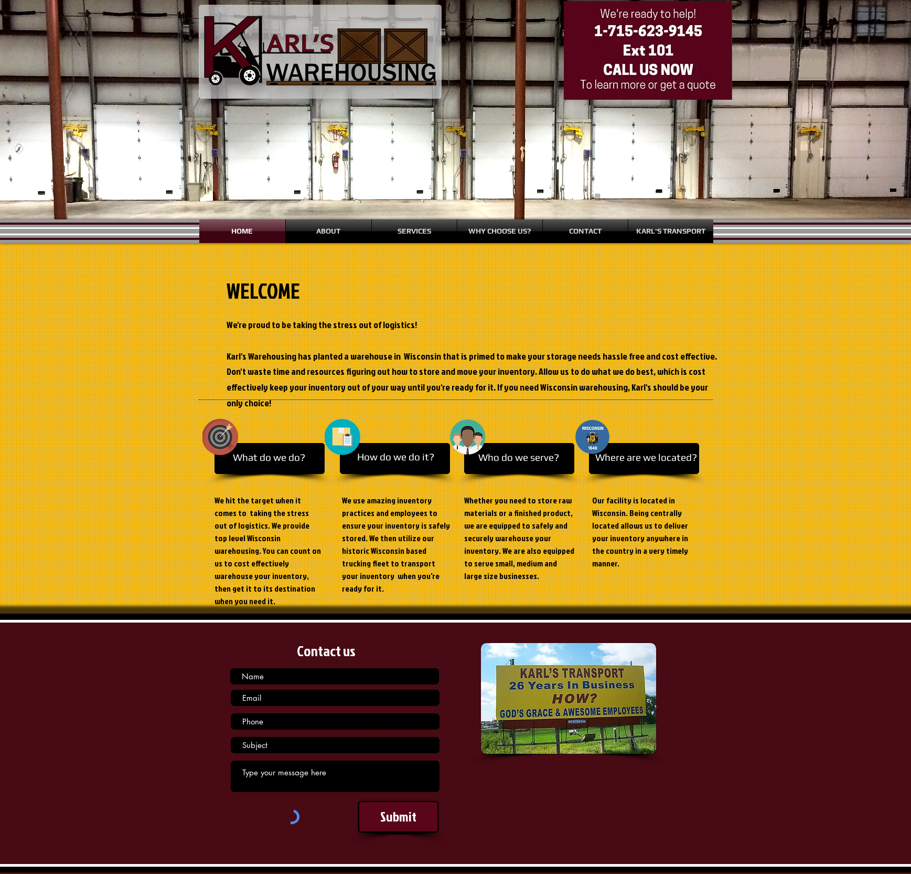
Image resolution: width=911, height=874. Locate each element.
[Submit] (398, 817)
